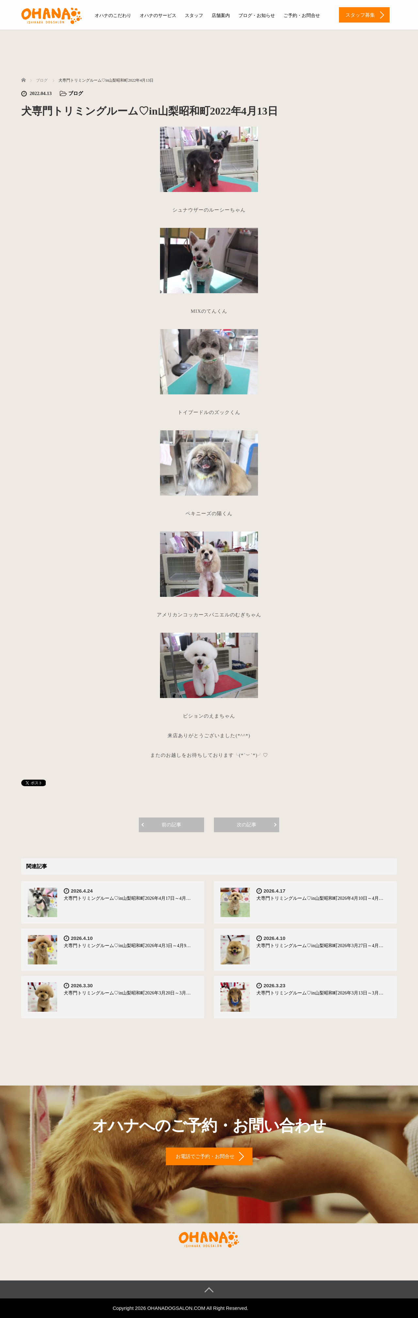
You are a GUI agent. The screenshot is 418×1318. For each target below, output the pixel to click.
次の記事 (246, 824)
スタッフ (194, 15)
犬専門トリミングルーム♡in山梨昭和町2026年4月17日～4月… (127, 898)
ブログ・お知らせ (256, 15)
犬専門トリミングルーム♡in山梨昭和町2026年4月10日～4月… (319, 898)
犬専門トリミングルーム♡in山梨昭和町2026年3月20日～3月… (127, 993)
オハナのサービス (158, 15)
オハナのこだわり (113, 15)
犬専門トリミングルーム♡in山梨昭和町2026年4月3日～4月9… (127, 945)
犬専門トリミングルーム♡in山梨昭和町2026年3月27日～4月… (319, 945)
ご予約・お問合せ (301, 15)
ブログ (75, 93)
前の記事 (171, 824)
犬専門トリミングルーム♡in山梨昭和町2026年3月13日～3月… (319, 993)
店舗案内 (221, 15)
